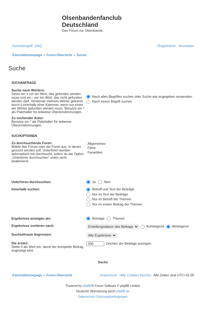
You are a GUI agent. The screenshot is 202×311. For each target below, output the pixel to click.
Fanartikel (140, 153)
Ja (91, 182)
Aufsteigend (152, 226)
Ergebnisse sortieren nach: (32, 225)
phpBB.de (123, 291)
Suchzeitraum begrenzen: (31, 234)
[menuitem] (38, 45)
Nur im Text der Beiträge (107, 194)
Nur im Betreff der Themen (108, 199)
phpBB (87, 285)
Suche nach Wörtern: (28, 90)
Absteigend (177, 226)
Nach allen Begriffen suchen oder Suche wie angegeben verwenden (139, 96)
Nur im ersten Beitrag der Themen (114, 204)
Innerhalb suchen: (25, 189)
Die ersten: (20, 243)
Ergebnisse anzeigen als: (31, 218)
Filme (140, 148)
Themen (116, 218)
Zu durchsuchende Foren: (32, 143)
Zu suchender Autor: (27, 118)
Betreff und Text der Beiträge (110, 189)
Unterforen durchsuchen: (31, 182)
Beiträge (95, 218)
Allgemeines (140, 144)
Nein (104, 182)
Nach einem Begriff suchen (109, 101)
